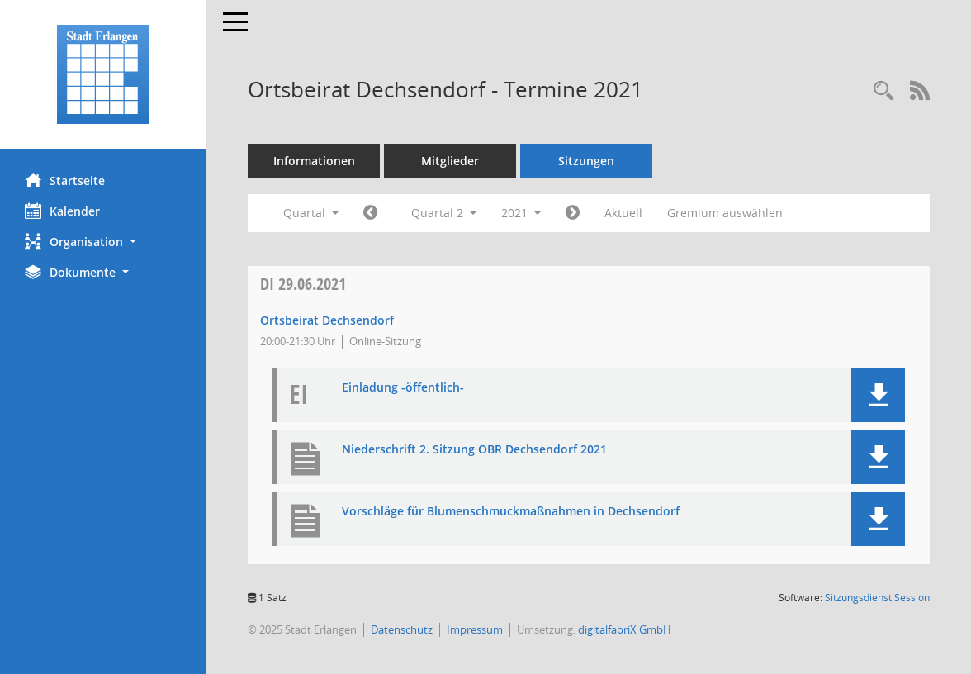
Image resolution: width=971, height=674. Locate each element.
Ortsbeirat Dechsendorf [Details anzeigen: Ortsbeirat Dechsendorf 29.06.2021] (327, 320)
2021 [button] (521, 213)
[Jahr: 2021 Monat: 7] (572, 213)
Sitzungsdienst (877, 598)
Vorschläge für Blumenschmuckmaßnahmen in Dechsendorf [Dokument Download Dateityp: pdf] (511, 512)
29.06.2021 (303, 284)
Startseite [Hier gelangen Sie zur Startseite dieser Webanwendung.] (65, 180)
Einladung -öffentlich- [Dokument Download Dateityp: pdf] (403, 388)
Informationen (314, 160)
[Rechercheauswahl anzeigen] (883, 91)
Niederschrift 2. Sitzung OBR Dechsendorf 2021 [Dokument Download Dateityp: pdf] (474, 450)
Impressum (475, 629)
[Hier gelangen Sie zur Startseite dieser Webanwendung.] (103, 74)
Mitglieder (450, 160)
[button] (103, 241)
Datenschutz (402, 629)
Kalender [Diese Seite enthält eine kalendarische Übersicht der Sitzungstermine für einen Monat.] (62, 210)
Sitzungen (586, 160)
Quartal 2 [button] (443, 213)
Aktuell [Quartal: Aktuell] (623, 213)
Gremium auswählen (725, 213)
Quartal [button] (311, 213)
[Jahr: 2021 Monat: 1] (370, 213)
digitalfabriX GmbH (624, 629)
